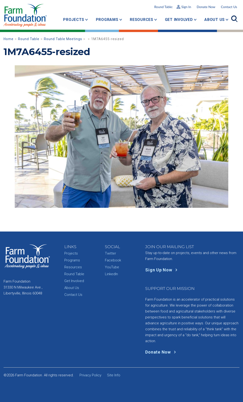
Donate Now (206, 7)
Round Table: (172, 7)
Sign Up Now (162, 269)
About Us (214, 19)
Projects (73, 19)
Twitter (110, 253)
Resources (141, 19)
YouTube (112, 267)
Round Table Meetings (63, 39)
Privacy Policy (90, 375)
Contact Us (229, 7)
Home (9, 39)
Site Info (113, 375)
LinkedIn (111, 274)
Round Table (28, 39)
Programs (107, 19)
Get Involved (179, 19)
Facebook (113, 260)
